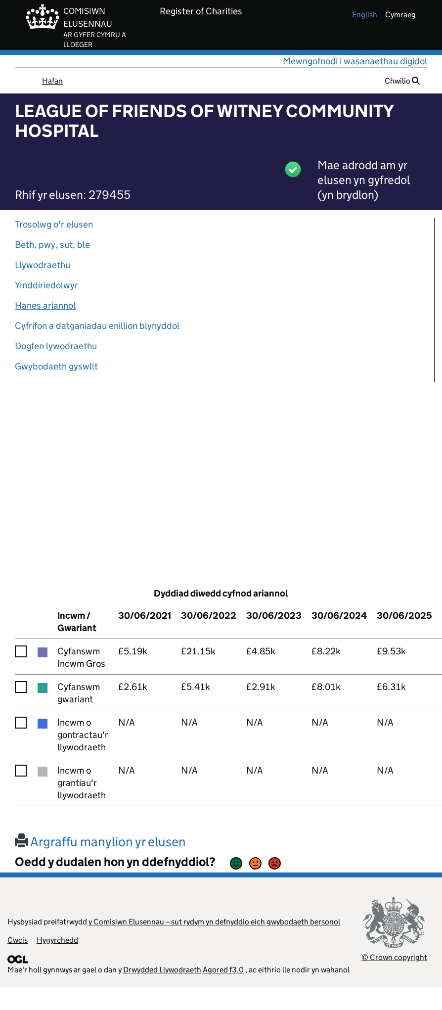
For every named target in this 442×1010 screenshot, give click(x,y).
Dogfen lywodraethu (56, 346)
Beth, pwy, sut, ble (52, 244)
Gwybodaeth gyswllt (56, 366)
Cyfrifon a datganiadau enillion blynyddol (97, 325)
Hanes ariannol (45, 305)
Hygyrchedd (57, 940)
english (364, 14)
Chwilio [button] (402, 81)
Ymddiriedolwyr (46, 285)
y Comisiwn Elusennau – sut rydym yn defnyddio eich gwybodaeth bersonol (214, 921)
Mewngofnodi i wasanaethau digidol (355, 61)
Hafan (52, 81)
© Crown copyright (394, 957)
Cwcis (17, 940)
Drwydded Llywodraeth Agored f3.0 (183, 969)
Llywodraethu (42, 265)
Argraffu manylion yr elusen (100, 841)
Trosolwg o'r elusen (54, 224)
